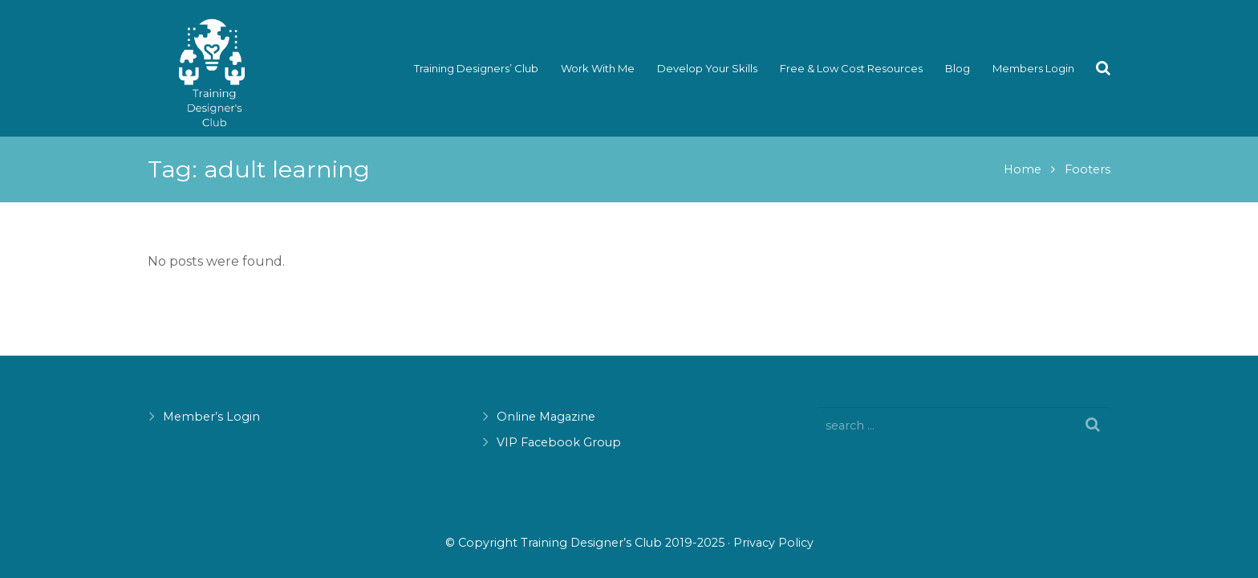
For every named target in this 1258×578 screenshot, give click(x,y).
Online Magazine (546, 416)
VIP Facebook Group (559, 442)
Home (1022, 169)
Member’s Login (211, 416)
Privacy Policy (773, 542)
